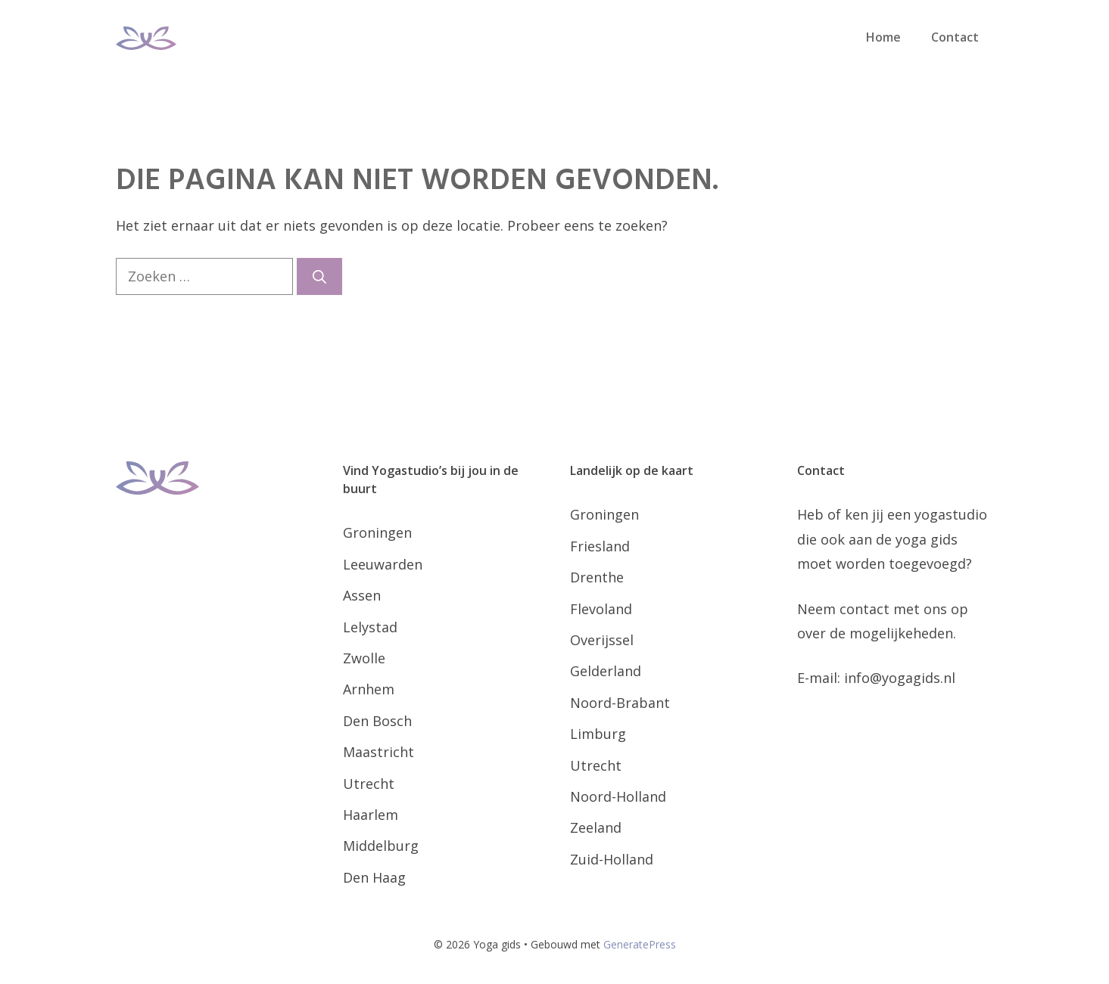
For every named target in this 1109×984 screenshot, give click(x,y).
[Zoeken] (319, 276)
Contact (955, 37)
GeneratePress (639, 944)
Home (883, 37)
